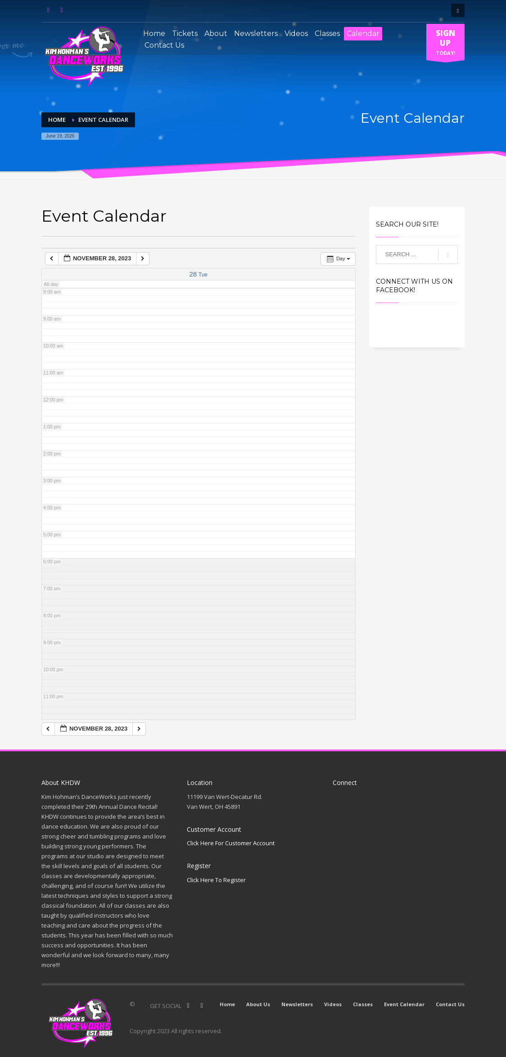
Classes (363, 1004)
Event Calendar (404, 1004)
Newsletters (297, 1004)
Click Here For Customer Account (231, 843)
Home (227, 1004)
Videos (333, 1004)
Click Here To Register (216, 880)
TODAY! (445, 44)
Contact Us (450, 1004)
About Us (258, 1004)
